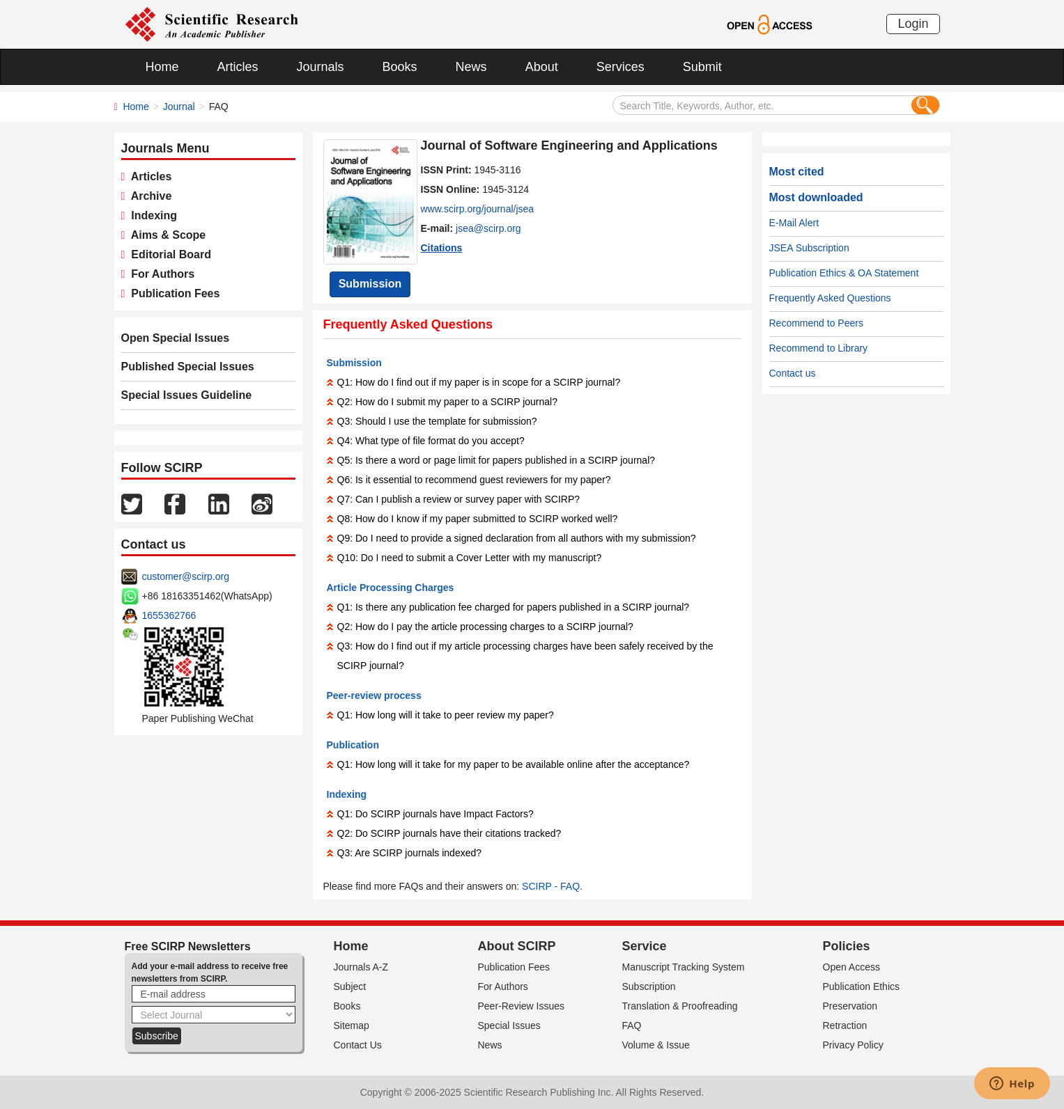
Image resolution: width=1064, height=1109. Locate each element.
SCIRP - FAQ (551, 886)
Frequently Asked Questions (830, 298)
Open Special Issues (175, 338)
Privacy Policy (853, 1045)
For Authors (159, 274)
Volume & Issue (656, 1045)
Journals (320, 67)
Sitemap (351, 1025)
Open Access (852, 967)
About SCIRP (517, 946)
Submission (370, 284)
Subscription (649, 986)
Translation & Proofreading (680, 1006)
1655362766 (169, 615)
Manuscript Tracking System (683, 967)
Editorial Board (168, 254)
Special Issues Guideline (186, 395)
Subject (350, 986)
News (471, 67)
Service (644, 946)
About (541, 67)
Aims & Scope (165, 235)
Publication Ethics (861, 986)
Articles (238, 67)
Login (912, 24)
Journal (179, 106)
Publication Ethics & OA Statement (844, 272)
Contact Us (358, 1045)
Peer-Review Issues (521, 1006)
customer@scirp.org (185, 576)
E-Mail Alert (794, 222)
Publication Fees (172, 293)
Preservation (850, 1006)
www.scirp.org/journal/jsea (477, 208)
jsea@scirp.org (488, 228)
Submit (702, 67)
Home (162, 67)
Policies (846, 946)
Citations (442, 247)
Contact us (792, 373)
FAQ (632, 1025)
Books (400, 67)
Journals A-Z (361, 967)
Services (620, 67)
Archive (148, 196)
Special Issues (509, 1025)
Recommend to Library (818, 348)
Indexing (151, 215)
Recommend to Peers (816, 323)
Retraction (845, 1025)
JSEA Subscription (809, 247)
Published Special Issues (187, 366)
